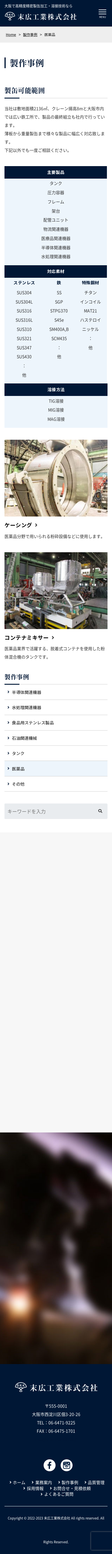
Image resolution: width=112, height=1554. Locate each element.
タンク (18, 753)
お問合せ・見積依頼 (72, 1488)
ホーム (19, 1482)
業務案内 (43, 1482)
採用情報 (35, 1488)
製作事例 (16, 677)
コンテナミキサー (26, 637)
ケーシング (18, 525)
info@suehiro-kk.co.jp (56, 1439)
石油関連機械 (24, 738)
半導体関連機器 (26, 692)
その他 (18, 784)
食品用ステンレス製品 (33, 722)
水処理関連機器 (26, 707)
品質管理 (96, 1482)
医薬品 (18, 769)
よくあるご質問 (58, 1494)
